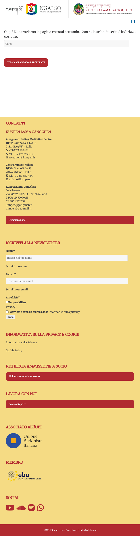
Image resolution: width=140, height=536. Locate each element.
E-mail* (11, 274)
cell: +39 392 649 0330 (20, 154)
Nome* (10, 251)
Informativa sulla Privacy (21, 342)
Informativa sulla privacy (64, 312)
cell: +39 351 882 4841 (19, 175)
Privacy (10, 307)
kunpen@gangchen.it (19, 205)
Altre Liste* (13, 297)
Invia (10, 317)
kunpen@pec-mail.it (18, 208)
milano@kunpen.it (20, 179)
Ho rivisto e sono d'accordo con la (27, 312)
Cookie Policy (14, 350)
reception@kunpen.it (22, 157)
